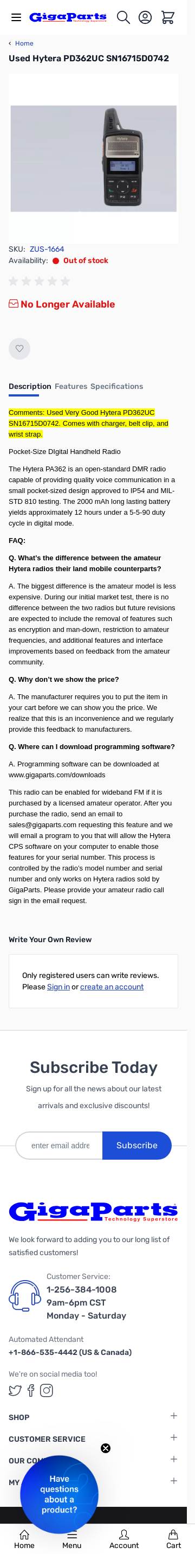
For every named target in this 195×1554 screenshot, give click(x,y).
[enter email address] (58, 1145)
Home (24, 1540)
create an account (112, 987)
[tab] (30, 390)
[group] (41, 281)
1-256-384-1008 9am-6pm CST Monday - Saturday (86, 1302)
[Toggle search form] (123, 17)
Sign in (58, 987)
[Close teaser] (105, 1448)
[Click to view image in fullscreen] (93, 159)
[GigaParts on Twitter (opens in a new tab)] (15, 1390)
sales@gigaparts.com (42, 825)
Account (124, 1540)
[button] (59, 1494)
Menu (71, 1540)
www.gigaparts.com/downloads (57, 775)
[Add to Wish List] (19, 349)
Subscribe (137, 1145)
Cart (173, 1540)
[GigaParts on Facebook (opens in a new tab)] (30, 1390)
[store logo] (72, 17)
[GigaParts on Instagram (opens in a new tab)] (46, 1390)
